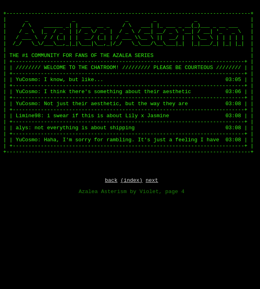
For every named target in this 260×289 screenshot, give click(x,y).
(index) (131, 181)
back (111, 181)
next (152, 181)
